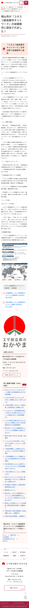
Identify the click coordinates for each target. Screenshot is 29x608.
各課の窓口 (13, 535)
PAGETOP (25, 597)
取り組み (23, 552)
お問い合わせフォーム (11, 375)
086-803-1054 (16, 579)
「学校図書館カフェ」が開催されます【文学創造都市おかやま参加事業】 (15, 459)
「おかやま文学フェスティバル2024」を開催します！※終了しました (15, 400)
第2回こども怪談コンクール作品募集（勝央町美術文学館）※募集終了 (15, 505)
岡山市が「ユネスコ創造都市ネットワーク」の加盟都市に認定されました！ (15, 430)
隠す (25, 384)
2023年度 (20, 7)
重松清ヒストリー (10, 490)
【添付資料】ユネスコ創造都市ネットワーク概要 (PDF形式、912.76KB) (14, 304)
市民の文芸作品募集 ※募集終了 (15, 516)
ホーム (3, 7)
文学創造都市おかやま (9, 539)
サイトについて (19, 603)
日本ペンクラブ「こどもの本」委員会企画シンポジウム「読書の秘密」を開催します (15, 479)
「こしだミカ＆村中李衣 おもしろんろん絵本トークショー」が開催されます (15, 443)
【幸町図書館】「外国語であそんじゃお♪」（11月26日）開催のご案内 (15, 451)
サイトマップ (4, 603)
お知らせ (11, 7)
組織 (14, 556)
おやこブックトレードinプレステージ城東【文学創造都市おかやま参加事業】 (15, 392)
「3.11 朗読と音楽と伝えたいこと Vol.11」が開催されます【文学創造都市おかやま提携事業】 (15, 423)
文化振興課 (6, 537)
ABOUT (14, 552)
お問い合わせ (14, 588)
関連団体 (6, 556)
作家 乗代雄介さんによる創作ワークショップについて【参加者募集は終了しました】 (15, 466)
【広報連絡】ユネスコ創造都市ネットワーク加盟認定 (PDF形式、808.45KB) (14, 295)
